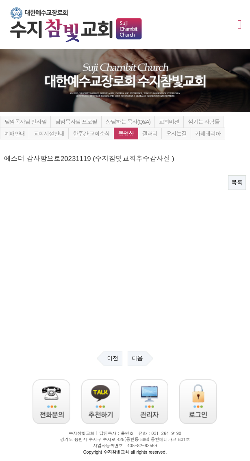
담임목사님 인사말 (25, 122)
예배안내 (14, 133)
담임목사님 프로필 (76, 122)
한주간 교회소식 (91, 133)
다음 (137, 358)
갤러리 (150, 133)
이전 (113, 358)
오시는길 (176, 133)
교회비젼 (169, 122)
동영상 (126, 133)
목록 (237, 182)
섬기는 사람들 (204, 122)
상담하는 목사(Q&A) (128, 122)
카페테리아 (208, 133)
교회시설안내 (48, 133)
